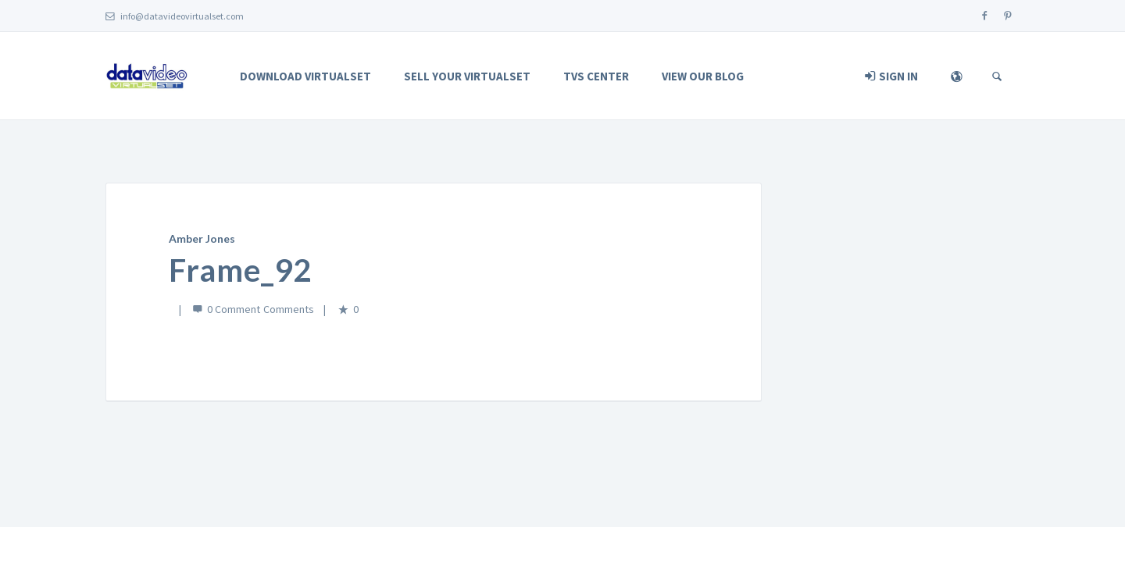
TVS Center (596, 76)
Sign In (891, 76)
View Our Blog (703, 76)
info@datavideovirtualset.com (174, 16)
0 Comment (233, 309)
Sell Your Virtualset (467, 76)
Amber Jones (202, 238)
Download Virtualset (305, 76)
